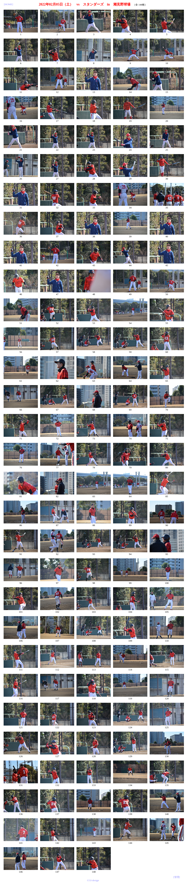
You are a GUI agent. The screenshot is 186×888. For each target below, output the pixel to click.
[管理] (176, 877)
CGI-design (93, 880)
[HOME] (8, 4)
